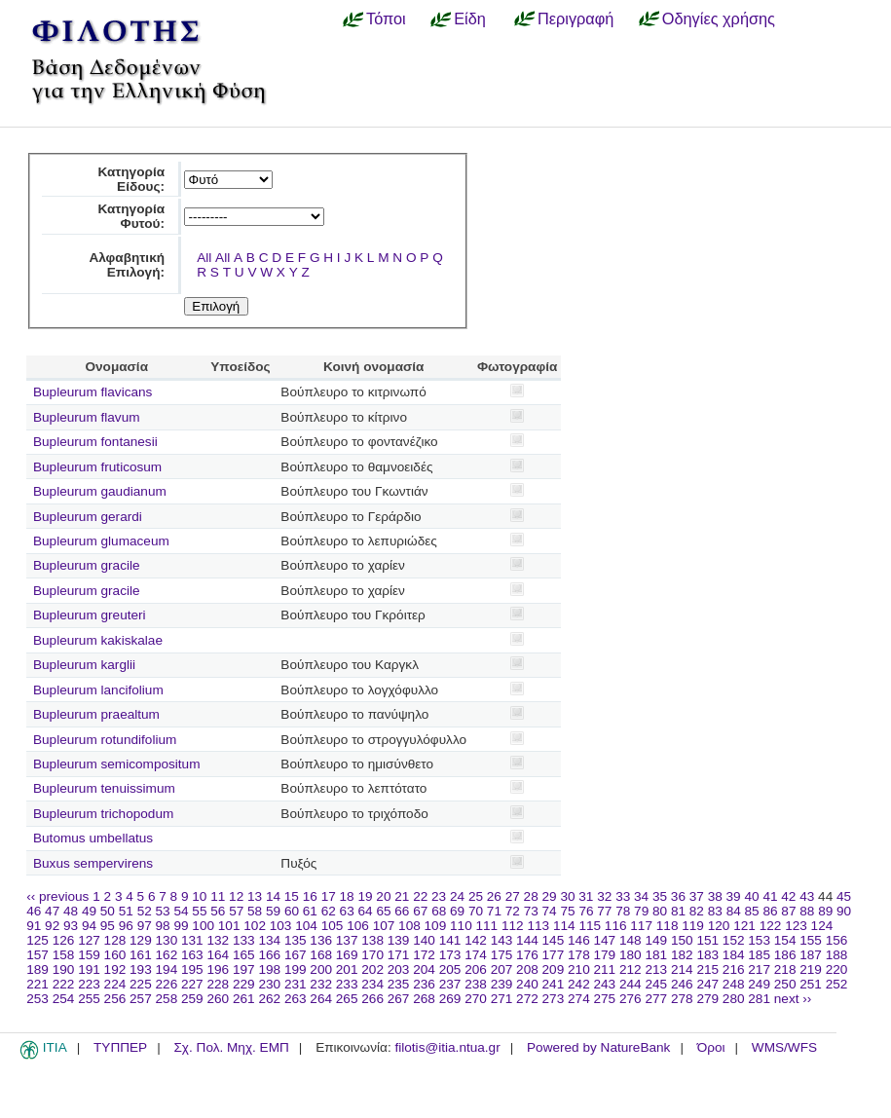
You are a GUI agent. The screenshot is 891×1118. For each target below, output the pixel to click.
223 (89, 984)
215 (707, 969)
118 (667, 925)
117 (641, 925)
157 (37, 955)
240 (527, 984)
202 (372, 969)
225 (141, 984)
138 (372, 940)
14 (273, 896)
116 (616, 925)
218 (785, 969)
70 (475, 911)
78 (622, 911)
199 (295, 969)
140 (424, 940)
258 (167, 998)
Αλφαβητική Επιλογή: (127, 265)
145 (553, 940)
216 (734, 969)
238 (475, 984)
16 (310, 896)
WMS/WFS (784, 1047)
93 (70, 925)
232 (321, 984)
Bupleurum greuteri (89, 615)
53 (163, 911)
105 (332, 925)
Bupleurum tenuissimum (104, 788)
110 (461, 925)
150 (682, 940)
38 (715, 896)
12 (236, 896)
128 (115, 940)
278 (682, 998)
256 (115, 998)
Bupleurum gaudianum (100, 491)
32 (604, 896)
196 (217, 969)
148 (630, 940)
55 (199, 911)
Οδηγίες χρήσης (718, 18)
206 (475, 969)
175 (502, 955)
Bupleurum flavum (86, 417)
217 (759, 969)
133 (244, 940)
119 (693, 925)
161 (141, 955)
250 (785, 984)
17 (328, 896)
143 (502, 940)
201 (347, 969)
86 (769, 911)
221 (37, 984)
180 (630, 955)
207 (502, 969)
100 (203, 925)
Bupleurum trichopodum (103, 813)
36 (678, 896)
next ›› (793, 998)
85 (752, 911)
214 (682, 969)
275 (605, 998)
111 (487, 925)
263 (295, 998)
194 (167, 969)
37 (696, 896)
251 (810, 984)
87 (788, 911)
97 (144, 925)
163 (192, 955)
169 (347, 955)
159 (89, 955)
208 (527, 969)
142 (475, 940)
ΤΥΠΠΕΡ (120, 1047)
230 (269, 984)
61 (310, 911)
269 (450, 998)
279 (707, 998)
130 (167, 940)
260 (217, 998)
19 (364, 896)
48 (70, 911)
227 (192, 984)
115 (589, 925)
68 (438, 911)
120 (719, 925)
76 (585, 911)
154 (785, 940)
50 (107, 911)
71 (494, 911)
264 (321, 998)
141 (450, 940)
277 (656, 998)
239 (502, 984)
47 (52, 911)
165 (244, 955)
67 (420, 911)
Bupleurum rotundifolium (104, 739)
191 (89, 969)
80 (659, 911)
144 (527, 940)
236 (424, 984)
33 (622, 896)
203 (399, 969)
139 (399, 940)
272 (527, 998)
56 (217, 911)
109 (436, 925)
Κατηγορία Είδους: (131, 179)
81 (678, 911)
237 (450, 984)
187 (810, 955)
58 (254, 911)
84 (733, 911)
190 (64, 969)
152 (734, 940)
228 (217, 984)
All (204, 257)
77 (604, 911)
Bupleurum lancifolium (98, 690)
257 (141, 998)
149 (656, 940)
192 (115, 969)
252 (837, 984)
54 (180, 911)
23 (438, 896)
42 (788, 896)
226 (167, 984)
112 (512, 925)
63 (347, 911)
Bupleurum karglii (84, 664)
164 (217, 955)
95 (107, 925)
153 (759, 940)
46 (33, 911)
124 (822, 925)
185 (759, 955)
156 (837, 940)
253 (37, 998)
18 (347, 896)
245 (656, 984)
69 (457, 911)
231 (295, 984)
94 (89, 925)
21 (401, 896)
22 (420, 896)
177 (553, 955)
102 (254, 925)
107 (384, 925)
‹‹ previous (57, 896)
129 (141, 940)
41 (769, 896)
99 (180, 925)
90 (843, 911)
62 (328, 911)
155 (810, 940)
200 (321, 969)
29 (549, 896)
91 (33, 925)
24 (457, 896)
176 (527, 955)
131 (192, 940)
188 (837, 955)
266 (372, 998)
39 (733, 896)
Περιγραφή (575, 18)
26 (494, 896)
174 (475, 955)
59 (273, 911)
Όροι (711, 1047)
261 (244, 998)
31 (585, 896)
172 (424, 955)
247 (707, 984)
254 (64, 998)
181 (656, 955)
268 (424, 998)
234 (372, 984)
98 (163, 925)
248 (734, 984)
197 (244, 969)
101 (229, 925)
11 (217, 896)
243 (605, 984)
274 (579, 998)
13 (254, 896)
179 (605, 955)
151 (707, 940)
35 (659, 896)
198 (269, 969)
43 (806, 896)
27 (512, 896)
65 (383, 911)
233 (347, 984)
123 (796, 925)
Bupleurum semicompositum (117, 764)
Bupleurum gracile (86, 565)
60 (291, 911)
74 (549, 911)
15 (291, 896)
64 (365, 911)
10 (199, 896)
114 (564, 925)
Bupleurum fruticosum (97, 467)
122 (771, 925)
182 (682, 955)
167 (295, 955)
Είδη (470, 18)
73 (531, 911)
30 (567, 896)
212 (630, 969)
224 (115, 984)
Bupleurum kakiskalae (98, 640)
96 (126, 925)
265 (347, 998)
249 (759, 984)
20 (383, 896)
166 (269, 955)
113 (538, 925)
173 (450, 955)
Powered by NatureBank (598, 1047)
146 (579, 940)
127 (89, 940)
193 (141, 969)
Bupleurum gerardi (87, 516)
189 (37, 969)
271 (502, 998)
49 (89, 911)
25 (475, 896)
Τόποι (386, 18)
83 (715, 911)
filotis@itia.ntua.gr (447, 1047)
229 (244, 984)
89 (825, 911)
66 (401, 911)
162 (167, 955)
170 (372, 955)
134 (269, 940)
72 (512, 911)
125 (37, 940)
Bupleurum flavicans (92, 392)
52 (144, 911)
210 (579, 969)
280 (734, 998)
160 (115, 955)
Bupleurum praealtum (96, 714)
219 (810, 969)
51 (126, 911)
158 (64, 955)
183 (707, 955)
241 (553, 984)
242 (579, 984)
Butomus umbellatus (93, 838)
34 (641, 896)
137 (347, 940)
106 (358, 925)
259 (192, 998)
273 (553, 998)
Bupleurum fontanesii (95, 441)
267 (399, 998)
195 (192, 969)
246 (682, 984)
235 (399, 984)
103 (281, 925)
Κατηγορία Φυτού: (131, 216)
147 (605, 940)
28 (531, 896)
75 (567, 911)
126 (64, 940)
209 (553, 969)
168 (321, 955)
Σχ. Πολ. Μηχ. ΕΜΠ (230, 1047)
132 (217, 940)
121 (744, 925)
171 (399, 955)
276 (630, 998)
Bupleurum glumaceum (101, 541)
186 (785, 955)
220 (837, 969)
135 (295, 940)
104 (306, 925)
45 (843, 896)
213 (656, 969)
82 (696, 911)
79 (641, 911)
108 (409, 925)
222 (64, 984)
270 (475, 998)
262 (269, 998)
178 (579, 955)
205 (450, 969)
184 (734, 955)
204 (424, 969)
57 (236, 911)
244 (630, 984)
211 (605, 969)
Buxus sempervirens (93, 863)
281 (759, 998)
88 (806, 911)
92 (52, 925)
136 (321, 940)
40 (751, 896)
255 (89, 998)
